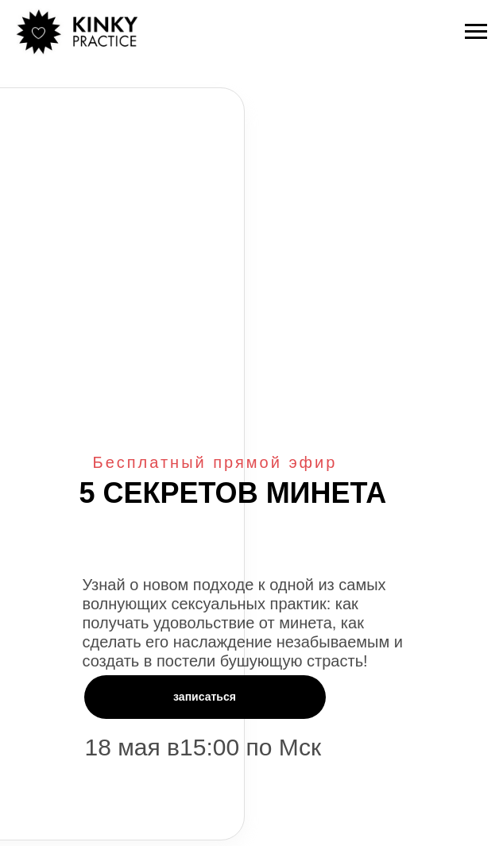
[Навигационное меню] (476, 32)
